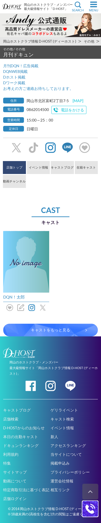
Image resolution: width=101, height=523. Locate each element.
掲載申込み (60, 463)
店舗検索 (10, 419)
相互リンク (60, 490)
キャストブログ (62, 167)
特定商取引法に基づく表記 (26, 490)
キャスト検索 (62, 419)
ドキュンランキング (21, 445)
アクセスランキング (68, 445)
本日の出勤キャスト (20, 436)
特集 (7, 463)
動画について (15, 481)
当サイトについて (66, 454)
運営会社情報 (61, 481)
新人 (54, 436)
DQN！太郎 (14, 296)
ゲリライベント (64, 410)
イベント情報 (38, 167)
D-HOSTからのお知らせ (24, 428)
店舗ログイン (15, 498)
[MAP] (78, 100)
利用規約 (10, 454)
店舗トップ (14, 167)
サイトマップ (15, 472)
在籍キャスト (86, 167)
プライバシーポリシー (70, 472)
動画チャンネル (14, 181)
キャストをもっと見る (50, 330)
